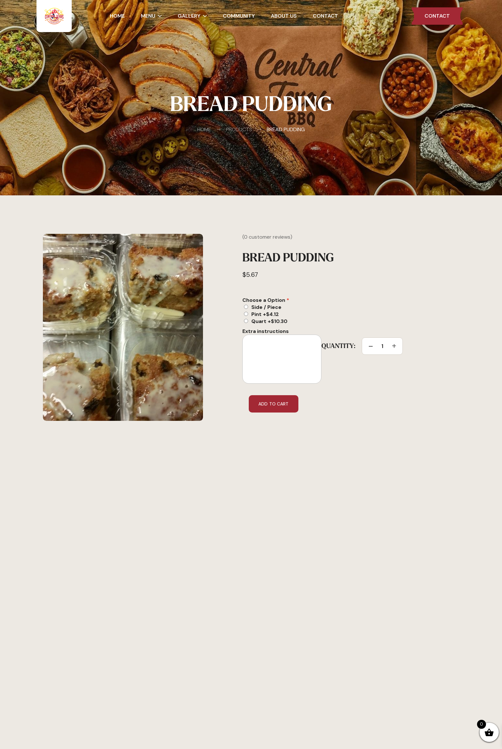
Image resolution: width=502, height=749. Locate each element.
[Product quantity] (382, 346)
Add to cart (273, 404)
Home (204, 129)
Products (234, 129)
